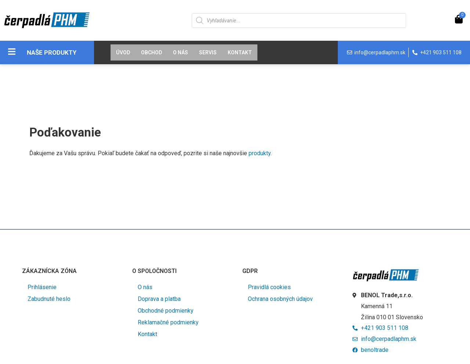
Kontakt (240, 52)
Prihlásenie (42, 287)
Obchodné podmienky (166, 310)
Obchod (151, 52)
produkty (260, 153)
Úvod (123, 52)
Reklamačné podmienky (168, 322)
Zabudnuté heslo (49, 298)
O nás (180, 52)
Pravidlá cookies (269, 287)
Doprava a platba (159, 298)
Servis (208, 52)
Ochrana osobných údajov (280, 298)
